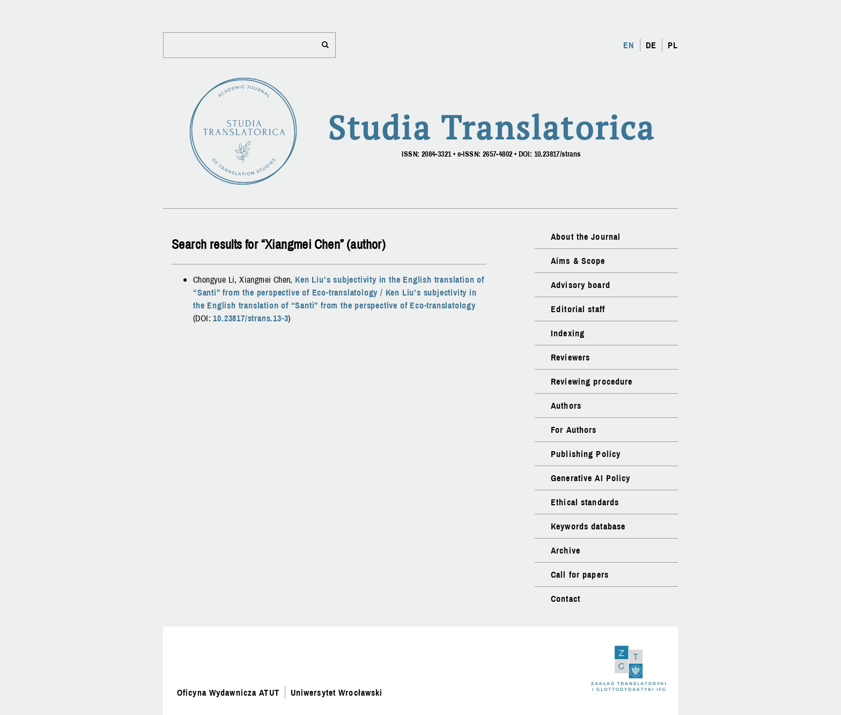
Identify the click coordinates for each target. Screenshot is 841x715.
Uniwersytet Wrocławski (337, 692)
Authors (566, 405)
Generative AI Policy (590, 478)
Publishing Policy (586, 454)
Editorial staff (578, 309)
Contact (565, 599)
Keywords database (588, 526)
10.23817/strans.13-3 (250, 318)
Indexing (568, 333)
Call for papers (580, 574)
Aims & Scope (578, 261)
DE (651, 45)
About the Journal (586, 236)
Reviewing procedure (591, 381)
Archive (565, 550)
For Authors (573, 430)
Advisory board (580, 285)
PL (673, 45)
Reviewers (570, 357)
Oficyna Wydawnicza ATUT (228, 692)
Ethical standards (585, 502)
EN (628, 45)
